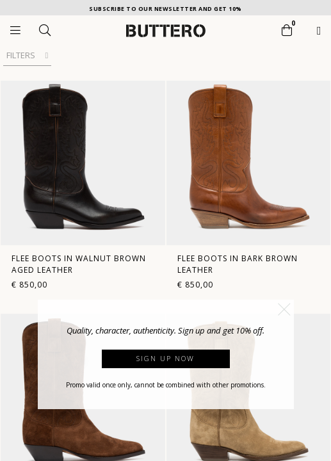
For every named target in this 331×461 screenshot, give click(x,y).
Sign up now (165, 358)
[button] (284, 309)
